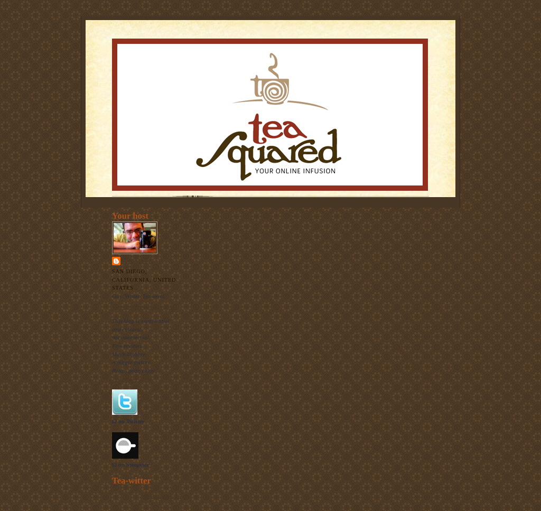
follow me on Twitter (166, 496)
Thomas (135, 261)
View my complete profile (143, 306)
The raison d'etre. (133, 379)
